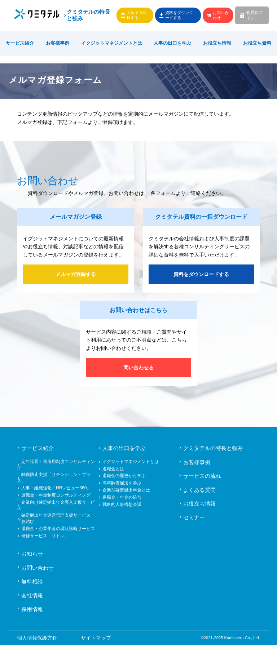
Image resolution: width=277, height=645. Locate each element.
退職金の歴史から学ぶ (124, 475)
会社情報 (32, 595)
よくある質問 (199, 490)
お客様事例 (57, 43)
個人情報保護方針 (37, 638)
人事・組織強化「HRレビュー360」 (56, 487)
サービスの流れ (202, 476)
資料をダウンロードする (179, 14)
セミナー (194, 517)
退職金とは (113, 468)
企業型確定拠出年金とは (126, 490)
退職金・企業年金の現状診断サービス (58, 528)
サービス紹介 (20, 43)
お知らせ (32, 554)
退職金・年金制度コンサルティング (56, 495)
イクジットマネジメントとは (111, 43)
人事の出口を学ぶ (172, 43)
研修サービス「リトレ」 (45, 535)
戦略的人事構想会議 (121, 504)
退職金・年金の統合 (121, 497)
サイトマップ (96, 638)
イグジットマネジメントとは (130, 461)
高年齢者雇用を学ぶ (121, 482)
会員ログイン (254, 15)
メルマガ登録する (136, 14)
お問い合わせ (221, 14)
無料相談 (32, 581)
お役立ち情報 (217, 43)
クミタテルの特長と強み (88, 15)
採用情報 (32, 609)
